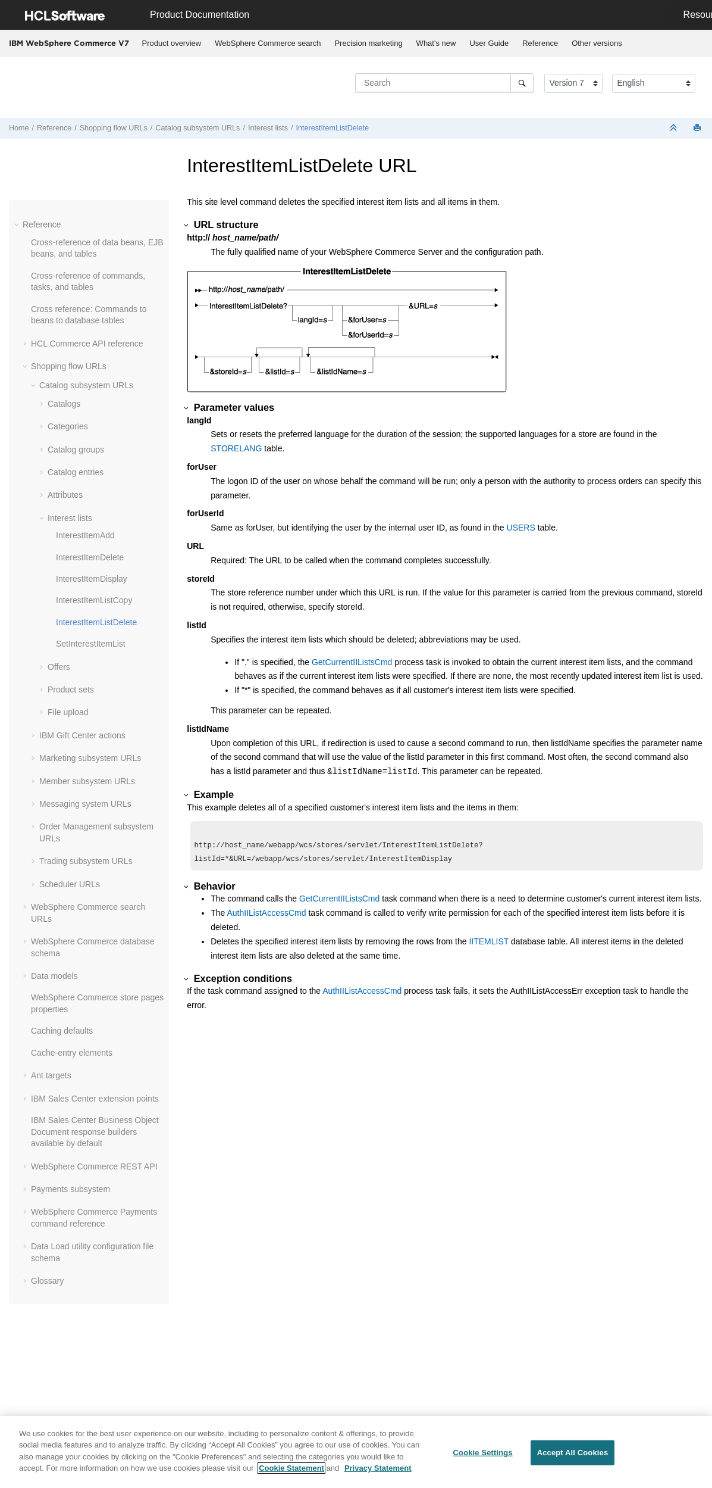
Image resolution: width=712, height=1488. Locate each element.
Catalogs (64, 403)
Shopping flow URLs (114, 128)
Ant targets (51, 1075)
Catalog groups (76, 449)
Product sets (71, 689)
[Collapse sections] (674, 128)
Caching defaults (62, 1030)
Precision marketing (368, 43)
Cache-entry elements (71, 1052)
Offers (59, 667)
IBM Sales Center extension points (95, 1098)
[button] (18, 224)
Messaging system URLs (85, 804)
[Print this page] (698, 128)
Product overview (172, 43)
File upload (68, 712)
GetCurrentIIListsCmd (352, 662)
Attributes (65, 495)
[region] (356, 1452)
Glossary (47, 1281)
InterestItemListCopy (94, 600)
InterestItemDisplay (91, 579)
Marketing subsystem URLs (90, 758)
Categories (68, 426)
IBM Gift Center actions (82, 735)
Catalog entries (75, 472)
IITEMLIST (489, 945)
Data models (54, 976)
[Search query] (444, 82)
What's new (436, 43)
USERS (521, 527)
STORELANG (236, 448)
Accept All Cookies (573, 1452)
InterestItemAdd (85, 535)
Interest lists (268, 128)
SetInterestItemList (91, 643)
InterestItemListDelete (332, 128)
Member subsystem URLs (87, 781)
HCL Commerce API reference (87, 343)
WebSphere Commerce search (268, 43)
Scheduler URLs (69, 884)
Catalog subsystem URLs (197, 128)
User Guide (489, 43)
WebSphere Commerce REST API (94, 1166)
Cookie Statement (291, 1468)
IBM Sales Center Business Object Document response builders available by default (95, 1131)
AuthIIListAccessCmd (266, 916)
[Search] (522, 82)
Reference (540, 43)
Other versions (597, 43)
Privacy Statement (378, 1468)
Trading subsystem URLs (86, 861)
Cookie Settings (483, 1452)
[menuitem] (171, 43)
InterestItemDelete (90, 557)
